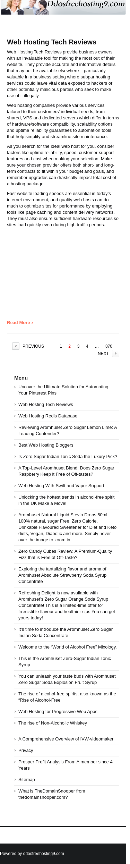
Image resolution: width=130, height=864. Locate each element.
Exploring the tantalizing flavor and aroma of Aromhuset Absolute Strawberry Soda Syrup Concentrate (62, 575)
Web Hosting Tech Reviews (51, 42)
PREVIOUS (33, 346)
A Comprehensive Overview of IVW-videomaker (65, 739)
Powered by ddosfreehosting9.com (32, 853)
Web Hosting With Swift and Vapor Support (61, 485)
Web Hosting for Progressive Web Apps (57, 711)
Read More (18, 322)
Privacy (25, 750)
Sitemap (26, 779)
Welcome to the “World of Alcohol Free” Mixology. (67, 647)
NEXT (103, 353)
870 (108, 346)
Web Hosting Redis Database (47, 415)
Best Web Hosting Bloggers (45, 445)
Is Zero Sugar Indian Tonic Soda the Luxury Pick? (67, 456)
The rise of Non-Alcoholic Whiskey (52, 723)
